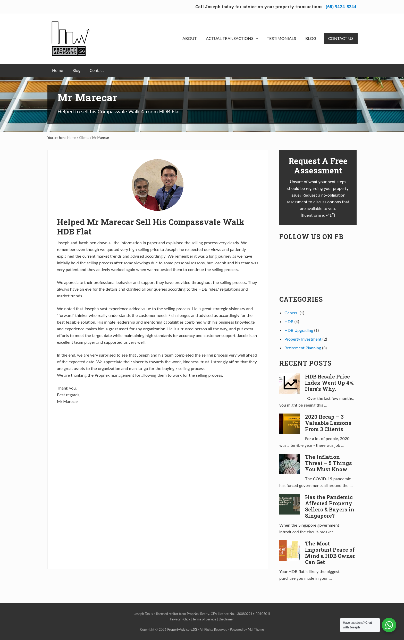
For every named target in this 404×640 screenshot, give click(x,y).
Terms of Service (204, 619)
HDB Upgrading (298, 330)
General (291, 312)
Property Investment (302, 338)
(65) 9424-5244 (341, 6)
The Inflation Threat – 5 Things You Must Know (328, 463)
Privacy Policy (180, 619)
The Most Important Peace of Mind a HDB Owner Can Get (330, 552)
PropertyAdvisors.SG (182, 629)
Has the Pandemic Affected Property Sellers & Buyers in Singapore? (329, 506)
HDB (288, 321)
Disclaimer (226, 619)
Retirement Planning (302, 347)
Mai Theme (256, 629)
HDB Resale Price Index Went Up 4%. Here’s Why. (330, 382)
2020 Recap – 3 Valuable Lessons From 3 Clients (328, 422)
